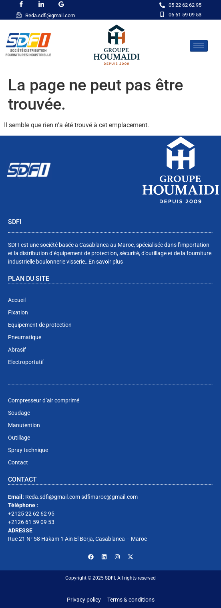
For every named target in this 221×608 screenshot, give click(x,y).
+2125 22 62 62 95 (31, 513)
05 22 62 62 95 (185, 5)
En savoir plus (105, 261)
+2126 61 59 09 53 (31, 522)
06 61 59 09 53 (185, 15)
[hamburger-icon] (199, 46)
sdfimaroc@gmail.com (109, 497)
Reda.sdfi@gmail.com (50, 15)
